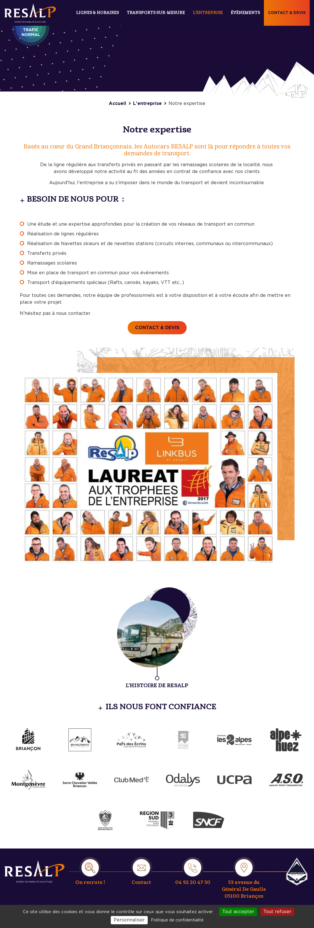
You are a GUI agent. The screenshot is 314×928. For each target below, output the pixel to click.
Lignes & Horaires (97, 12)
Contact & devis (287, 13)
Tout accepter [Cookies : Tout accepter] (238, 911)
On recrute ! (90, 882)
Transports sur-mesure (156, 12)
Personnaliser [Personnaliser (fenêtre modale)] (129, 920)
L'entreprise (208, 12)
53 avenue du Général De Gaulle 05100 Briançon (244, 889)
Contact (141, 882)
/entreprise (157, 638)
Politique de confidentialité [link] (177, 920)
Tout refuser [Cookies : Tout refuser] (277, 911)
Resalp (297, 871)
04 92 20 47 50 (192, 882)
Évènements (245, 12)
